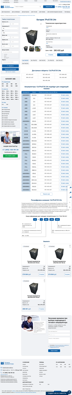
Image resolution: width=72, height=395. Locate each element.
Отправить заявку (64, 54)
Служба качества (27, 376)
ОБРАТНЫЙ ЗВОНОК (66, 8)
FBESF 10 (34, 170)
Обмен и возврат (43, 370)
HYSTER (26, 131)
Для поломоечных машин (8, 122)
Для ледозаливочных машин (8, 126)
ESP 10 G (34, 147)
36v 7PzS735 (34, 60)
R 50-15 (34, 157)
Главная (2, 15)
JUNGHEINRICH (26, 95)
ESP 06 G (34, 144)
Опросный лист (6, 2)
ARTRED (10, 54)
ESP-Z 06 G (34, 140)
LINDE (26, 98)
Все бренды (67, 11)
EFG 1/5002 (34, 124)
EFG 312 (34, 121)
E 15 (34, 104)
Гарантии (41, 368)
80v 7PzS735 (59, 60)
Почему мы (25, 366)
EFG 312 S (34, 183)
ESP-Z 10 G (34, 180)
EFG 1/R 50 (34, 127)
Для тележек (42, 11)
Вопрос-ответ (42, 374)
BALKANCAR (10, 57)
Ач (3, 91)
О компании (6, 0)
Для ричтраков (25, 11)
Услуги (25, 0)
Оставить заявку (11, 155)
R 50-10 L (34, 166)
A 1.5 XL (34, 137)
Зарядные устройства (28, 384)
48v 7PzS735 (42, 60)
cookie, (13, 390)
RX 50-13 (34, 160)
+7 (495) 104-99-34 (62, 7)
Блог (46, 0)
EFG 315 (34, 186)
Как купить (55, 0)
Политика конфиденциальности (9, 379)
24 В (47, 27)
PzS (3, 104)
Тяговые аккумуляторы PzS (11, 15)
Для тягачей (34, 11)
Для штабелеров (16, 11)
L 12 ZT (34, 111)
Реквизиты (25, 378)
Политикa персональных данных (9, 380)
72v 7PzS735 (51, 60)
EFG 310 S (34, 95)
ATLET (10, 55)
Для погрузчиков (6, 11)
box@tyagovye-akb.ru (65, 1)
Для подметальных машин (8, 124)
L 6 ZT (34, 118)
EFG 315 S (34, 189)
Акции (35, 0)
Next (41, 49)
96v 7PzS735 (25, 63)
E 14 (34, 101)
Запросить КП (49, 6)
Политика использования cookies (9, 382)
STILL (26, 124)
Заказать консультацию (10, 69)
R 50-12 (34, 163)
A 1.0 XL (34, 131)
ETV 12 (34, 176)
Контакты (16, 2)
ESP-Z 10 (34, 150)
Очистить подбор (11, 71)
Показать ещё (46, 194)
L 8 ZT (34, 114)
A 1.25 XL (34, 134)
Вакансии (25, 374)
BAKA (10, 56)
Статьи (41, 376)
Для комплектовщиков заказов (55, 11)
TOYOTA (26, 170)
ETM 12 (34, 173)
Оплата (41, 372)
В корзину (51, 54)
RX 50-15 (34, 153)
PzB (7, 104)
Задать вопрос (54, 350)
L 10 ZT (34, 108)
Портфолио (25, 370)
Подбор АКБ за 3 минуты (57, 393)
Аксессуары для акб (27, 386)
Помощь (41, 362)
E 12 (34, 98)
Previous (22, 49)
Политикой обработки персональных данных (25, 392)
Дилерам (16, 0)
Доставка (41, 364)
